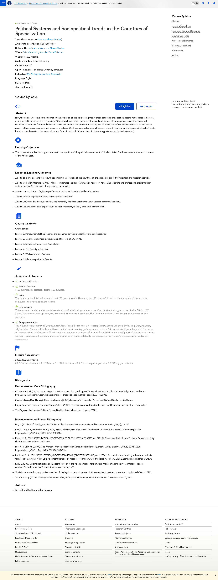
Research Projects (123, 533)
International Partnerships (26, 542)
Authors (175, 55)
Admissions (70, 524)
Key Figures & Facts (23, 528)
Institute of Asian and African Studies (46, 48)
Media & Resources (176, 519)
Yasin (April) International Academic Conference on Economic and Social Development (137, 553)
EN (197, 3)
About (19, 519)
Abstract (176, 21)
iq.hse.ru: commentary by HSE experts (181, 538)
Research (120, 519)
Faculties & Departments (26, 538)
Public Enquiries (22, 561)
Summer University (73, 547)
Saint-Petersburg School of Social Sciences (43, 52)
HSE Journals (170, 528)
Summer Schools (72, 551)
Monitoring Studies (123, 538)
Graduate (69, 538)
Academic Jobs (121, 547)
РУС (193, 3)
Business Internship (73, 561)
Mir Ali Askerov (34, 73)
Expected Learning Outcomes (186, 30)
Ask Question (146, 106)
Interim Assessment (181, 45)
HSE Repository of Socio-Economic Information (185, 556)
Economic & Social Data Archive (179, 547)
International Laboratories (126, 524)
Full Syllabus (125, 106)
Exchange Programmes (75, 542)
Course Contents (180, 35)
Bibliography (177, 50)
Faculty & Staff (22, 547)
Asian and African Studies (49, 39)
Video (167, 551)
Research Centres (123, 528)
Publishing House (172, 533)
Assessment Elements (182, 40)
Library (167, 542)
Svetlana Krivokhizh (51, 73)
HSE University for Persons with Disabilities (34, 556)
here (110, 575)
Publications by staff (174, 524)
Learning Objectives (181, 25)
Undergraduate (71, 533)
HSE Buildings (21, 551)
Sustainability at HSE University (28, 533)
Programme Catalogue (75, 528)
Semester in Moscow (74, 556)
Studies (69, 519)
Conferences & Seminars (126, 542)
